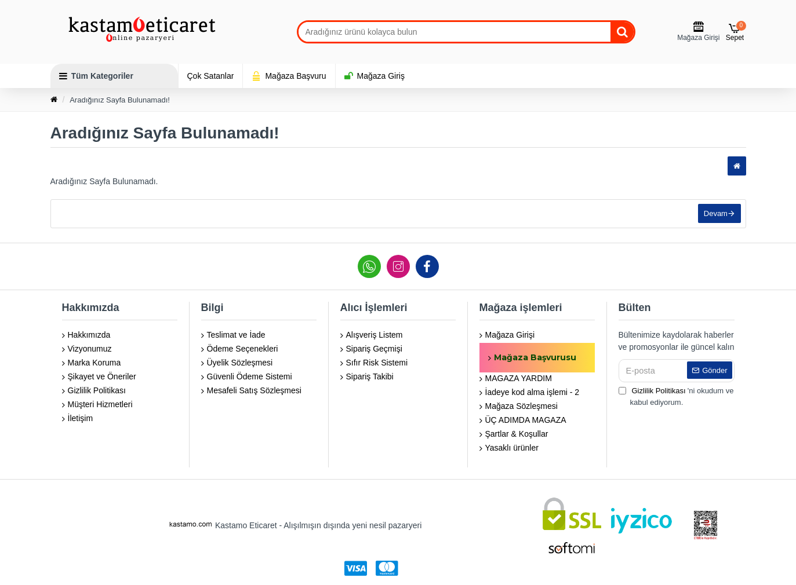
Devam (714, 215)
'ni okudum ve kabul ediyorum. (676, 396)
